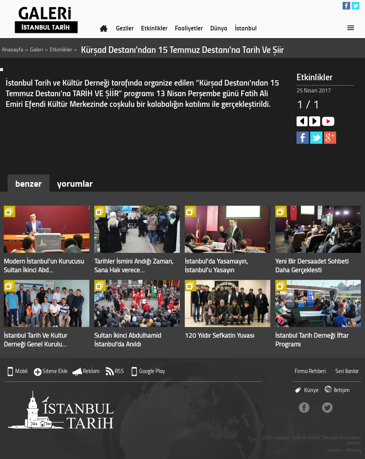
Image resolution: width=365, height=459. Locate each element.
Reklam (91, 371)
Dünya (218, 27)
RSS (119, 371)
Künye (311, 390)
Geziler (124, 27)
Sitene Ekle (55, 371)
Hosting (353, 450)
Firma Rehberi (310, 371)
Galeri (36, 49)
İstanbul (246, 27)
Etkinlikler (154, 27)
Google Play (152, 371)
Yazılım (334, 450)
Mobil (21, 371)
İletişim (342, 390)
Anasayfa (12, 49)
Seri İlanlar (347, 371)
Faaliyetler (189, 27)
